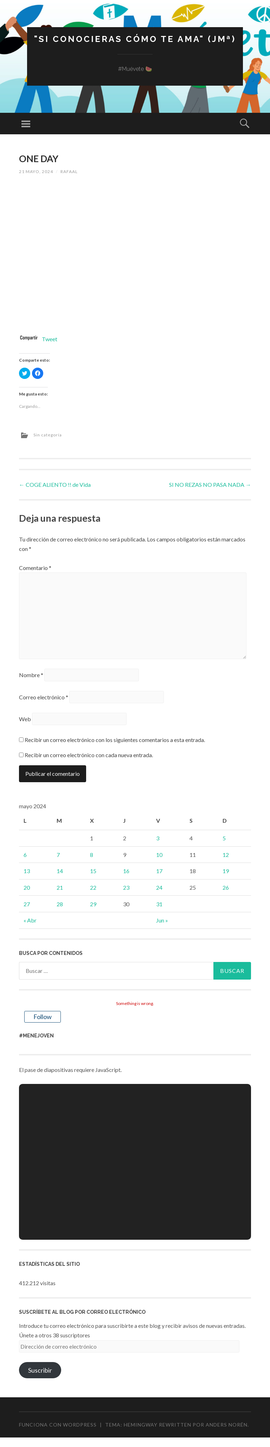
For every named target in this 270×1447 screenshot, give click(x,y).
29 (93, 904)
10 (159, 854)
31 (159, 904)
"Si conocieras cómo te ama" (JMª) (135, 39)
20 (27, 887)
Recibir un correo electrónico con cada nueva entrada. (89, 755)
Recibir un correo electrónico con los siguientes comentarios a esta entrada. (115, 739)
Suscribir (40, 1370)
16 (126, 870)
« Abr (30, 920)
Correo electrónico (43, 697)
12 (226, 854)
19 (226, 870)
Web (25, 719)
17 (159, 870)
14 (60, 870)
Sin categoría (47, 434)
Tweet (49, 339)
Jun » (162, 920)
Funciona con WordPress (58, 1425)
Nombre (31, 675)
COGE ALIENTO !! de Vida (55, 484)
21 (60, 887)
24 (159, 887)
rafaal (69, 171)
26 (226, 887)
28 (60, 904)
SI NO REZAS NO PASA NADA (210, 484)
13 (27, 870)
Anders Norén (227, 1425)
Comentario (35, 567)
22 (93, 887)
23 (126, 887)
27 (27, 904)
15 (93, 870)
